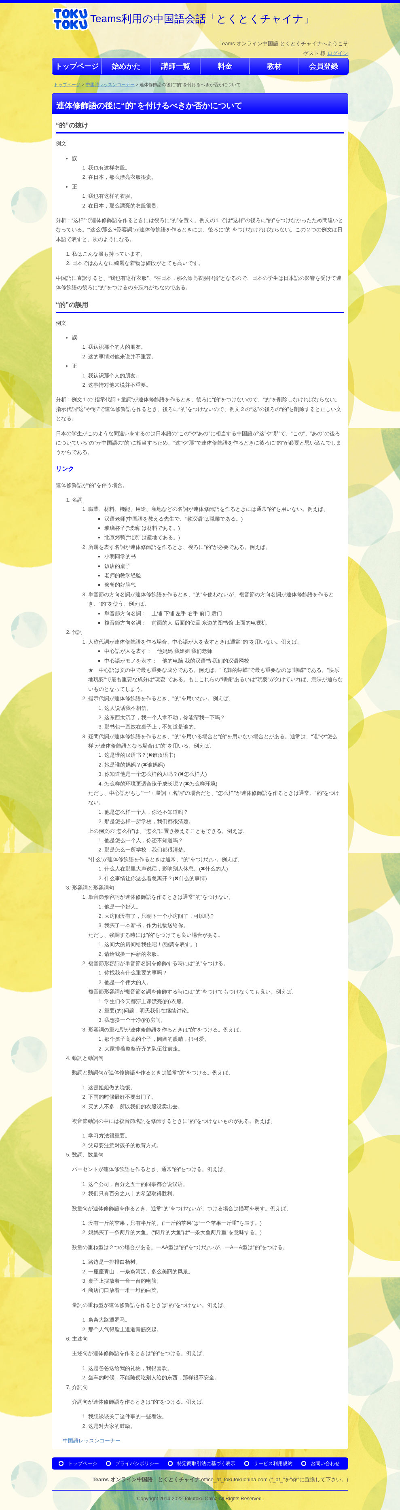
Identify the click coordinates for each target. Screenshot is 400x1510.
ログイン (337, 53)
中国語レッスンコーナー (110, 84)
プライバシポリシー (137, 1463)
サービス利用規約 (273, 1463)
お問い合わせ (325, 1463)
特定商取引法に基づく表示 (206, 1463)
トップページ (67, 84)
